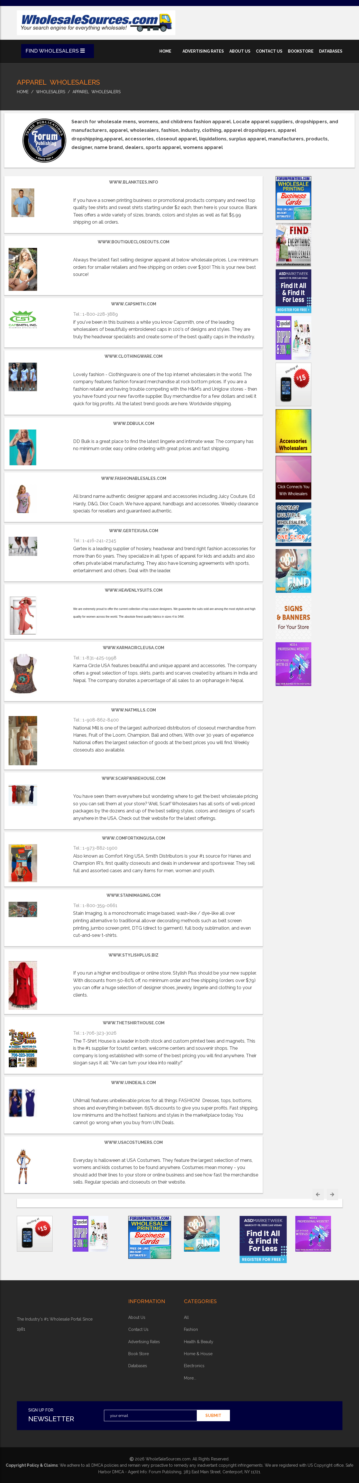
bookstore (301, 51)
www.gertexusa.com (133, 530)
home (165, 51)
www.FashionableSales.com (133, 478)
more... (190, 1378)
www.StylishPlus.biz (134, 955)
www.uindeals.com (133, 1082)
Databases (137, 1365)
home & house (198, 1353)
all (186, 1317)
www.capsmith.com (133, 304)
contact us (269, 51)
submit (213, 1415)
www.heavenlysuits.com (134, 590)
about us (239, 51)
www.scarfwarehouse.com (133, 778)
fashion (191, 1329)
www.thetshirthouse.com (134, 1023)
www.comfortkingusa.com (133, 838)
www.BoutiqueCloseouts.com (133, 242)
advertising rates (203, 51)
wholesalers (50, 92)
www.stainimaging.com (134, 895)
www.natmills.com (133, 710)
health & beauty (198, 1341)
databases (330, 51)
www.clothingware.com (134, 356)
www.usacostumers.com (133, 1142)
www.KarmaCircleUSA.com (133, 647)
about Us (136, 1317)
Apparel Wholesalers (97, 92)
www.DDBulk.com (133, 423)
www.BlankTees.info (133, 182)
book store (138, 1353)
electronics (194, 1365)
